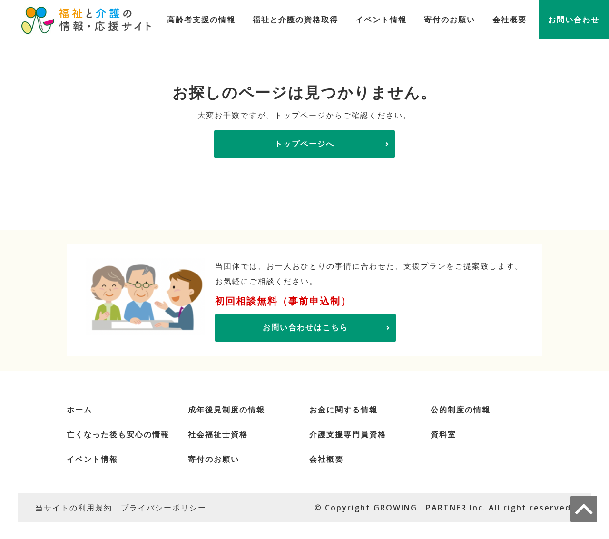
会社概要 (509, 19)
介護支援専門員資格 (347, 434)
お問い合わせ (573, 19)
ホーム (79, 409)
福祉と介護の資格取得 (295, 19)
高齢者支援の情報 (201, 19)
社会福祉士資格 (218, 434)
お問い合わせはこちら (305, 327)
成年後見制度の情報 (226, 409)
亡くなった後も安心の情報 (118, 434)
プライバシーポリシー (163, 507)
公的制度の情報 (461, 409)
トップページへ (304, 143)
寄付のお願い (449, 19)
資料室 (443, 434)
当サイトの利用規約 (73, 507)
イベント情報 (381, 19)
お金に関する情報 (343, 409)
